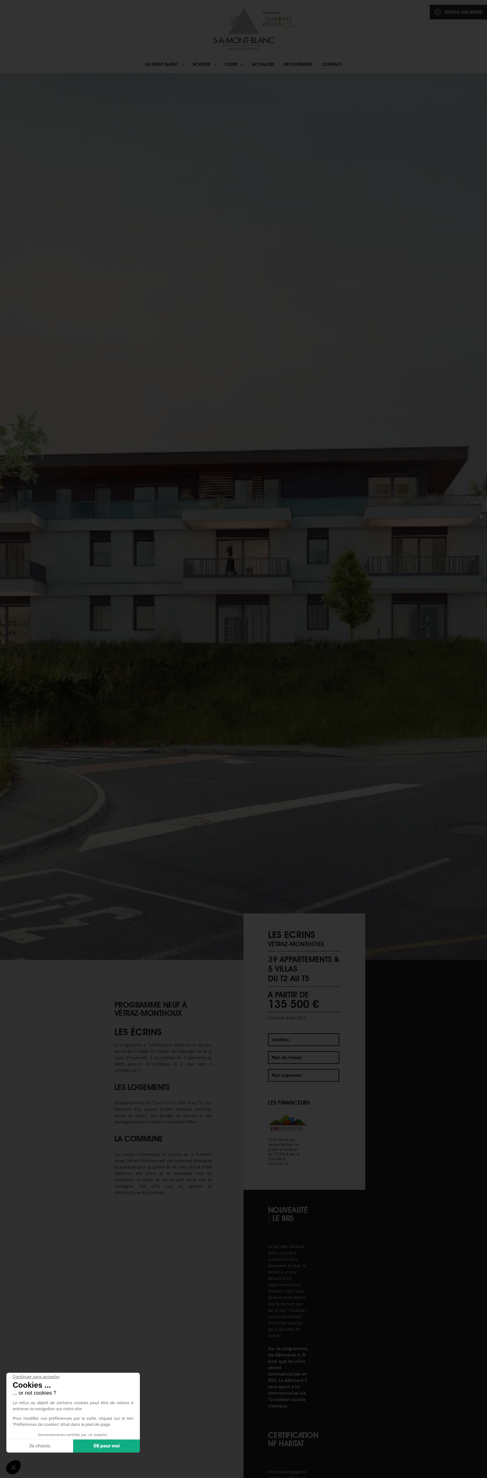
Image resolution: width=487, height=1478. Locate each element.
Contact (332, 64)
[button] (481, 516)
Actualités (263, 64)
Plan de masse (287, 1057)
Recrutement (298, 64)
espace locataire (463, 12)
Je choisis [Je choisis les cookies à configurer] (40, 1446)
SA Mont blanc (161, 64)
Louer (231, 64)
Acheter (201, 64)
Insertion (280, 1039)
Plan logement (286, 1075)
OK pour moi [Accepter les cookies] (106, 1446)
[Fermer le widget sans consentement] (36, 1377)
